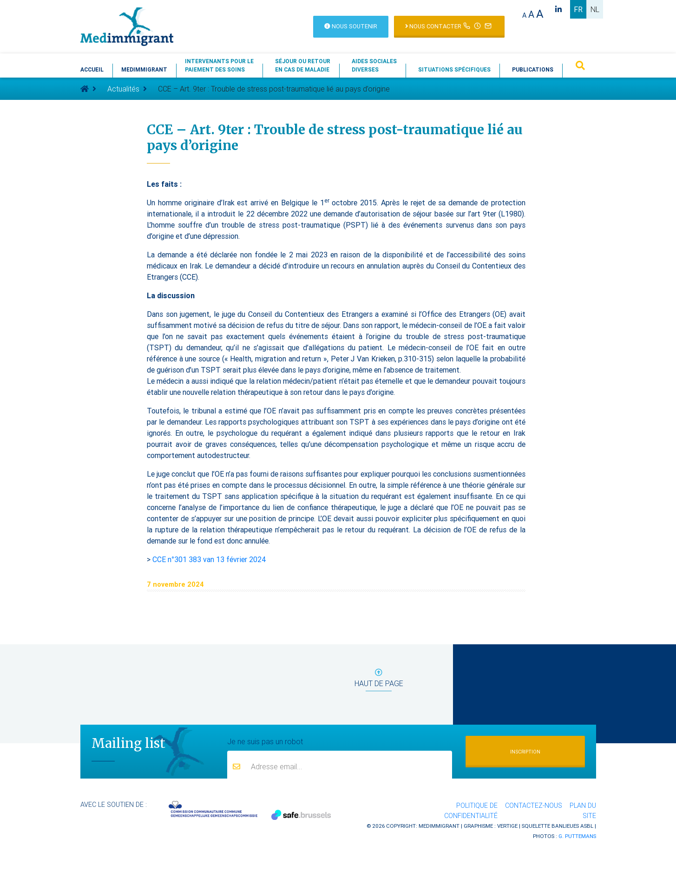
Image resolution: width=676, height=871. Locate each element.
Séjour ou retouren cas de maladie (302, 65)
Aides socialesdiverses (374, 65)
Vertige (507, 825)
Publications (532, 69)
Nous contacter (449, 25)
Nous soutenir (350, 26)
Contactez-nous (533, 805)
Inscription (525, 752)
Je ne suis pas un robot (265, 741)
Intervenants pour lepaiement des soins (219, 65)
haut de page (378, 679)
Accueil (92, 69)
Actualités (123, 88)
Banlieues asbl (572, 825)
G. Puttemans (577, 835)
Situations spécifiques (454, 69)
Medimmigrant (144, 69)
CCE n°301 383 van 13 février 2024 (209, 559)
